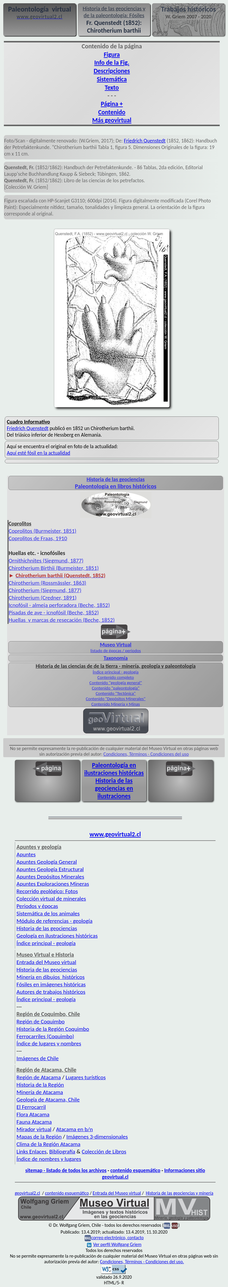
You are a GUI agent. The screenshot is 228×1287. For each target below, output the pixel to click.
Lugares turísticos (86, 1077)
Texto (112, 87)
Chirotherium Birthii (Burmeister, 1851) (54, 568)
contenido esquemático (135, 1170)
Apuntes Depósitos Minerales (50, 876)
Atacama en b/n (74, 1129)
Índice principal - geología (115, 672)
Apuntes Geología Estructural (50, 869)
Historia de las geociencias (47, 928)
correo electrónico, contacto (117, 1237)
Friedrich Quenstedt (144, 140)
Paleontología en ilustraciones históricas (114, 769)
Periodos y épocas (37, 906)
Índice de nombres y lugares (49, 1159)
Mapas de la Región (39, 1136)
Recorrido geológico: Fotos (47, 891)
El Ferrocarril (31, 1107)
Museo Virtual (115, 644)
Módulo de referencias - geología (55, 920)
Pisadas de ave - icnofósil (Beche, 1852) (54, 612)
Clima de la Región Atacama (48, 1144)
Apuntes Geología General (47, 861)
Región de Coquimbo (41, 1021)
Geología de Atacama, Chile (48, 1099)
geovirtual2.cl (27, 1193)
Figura (112, 54)
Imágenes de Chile (38, 1058)
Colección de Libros (104, 1151)
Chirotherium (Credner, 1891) (43, 597)
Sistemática (112, 79)
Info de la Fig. (111, 62)
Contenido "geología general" (115, 682)
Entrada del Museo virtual (46, 962)
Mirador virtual (34, 1129)
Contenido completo (115, 677)
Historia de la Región (40, 1084)
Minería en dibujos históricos (51, 977)
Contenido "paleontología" (116, 688)
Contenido (111, 112)
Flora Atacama (33, 1114)
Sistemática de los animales (48, 913)
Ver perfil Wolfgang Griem (114, 1244)
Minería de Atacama (40, 1092)
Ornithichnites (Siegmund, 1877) (46, 560)
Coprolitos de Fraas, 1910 (38, 538)
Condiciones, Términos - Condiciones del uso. (142, 1261)
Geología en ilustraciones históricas (57, 935)
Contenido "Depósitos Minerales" (115, 698)
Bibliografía (62, 1151)
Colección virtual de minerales (51, 898)
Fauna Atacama (34, 1121)
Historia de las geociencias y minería (179, 1193)
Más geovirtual (111, 120)
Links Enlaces (32, 1151)
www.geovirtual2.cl (115, 834)
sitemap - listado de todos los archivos (65, 1170)
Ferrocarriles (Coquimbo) (45, 1036)
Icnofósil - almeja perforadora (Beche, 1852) (59, 605)
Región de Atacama (39, 1077)
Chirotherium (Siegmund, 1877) (45, 590)
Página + (112, 104)
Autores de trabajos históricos (51, 991)
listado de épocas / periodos (116, 650)
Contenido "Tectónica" (116, 693)
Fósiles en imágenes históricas (51, 984)
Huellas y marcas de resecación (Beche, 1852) (62, 619)
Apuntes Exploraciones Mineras (53, 883)
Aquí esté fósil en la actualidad (38, 453)
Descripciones (112, 71)
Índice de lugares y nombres (49, 1043)
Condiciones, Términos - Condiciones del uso (146, 754)
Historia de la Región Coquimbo (53, 1029)
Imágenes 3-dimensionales (97, 1136)
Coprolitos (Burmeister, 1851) (42, 530)
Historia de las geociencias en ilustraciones (114, 788)
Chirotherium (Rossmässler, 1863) (47, 582)
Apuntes (26, 854)
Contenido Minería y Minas (115, 704)
